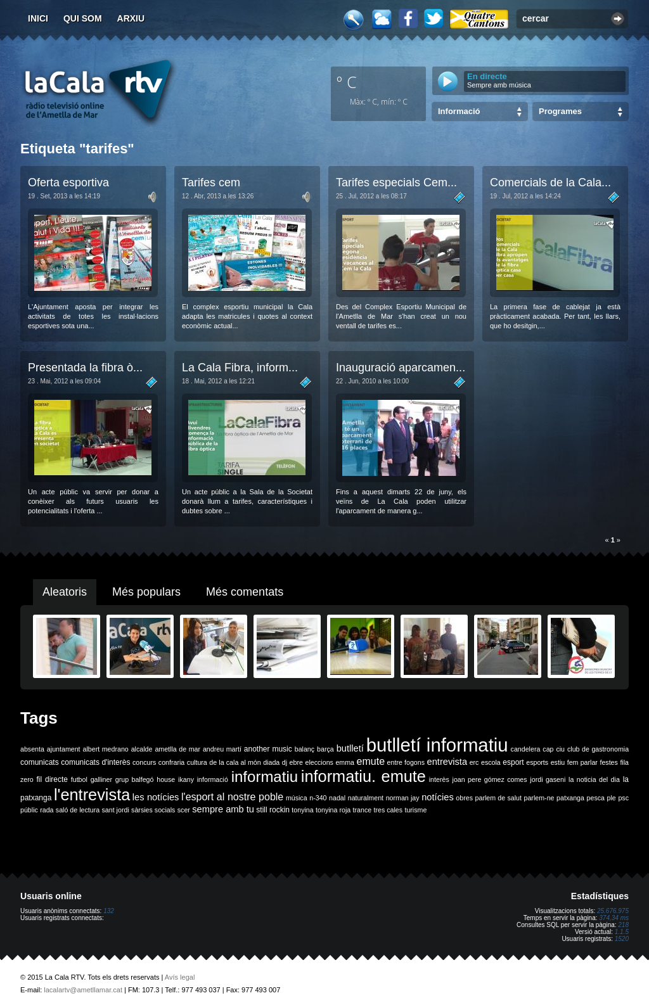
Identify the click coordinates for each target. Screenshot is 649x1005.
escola (491, 762)
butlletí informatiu (437, 744)
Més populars (146, 592)
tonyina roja (333, 810)
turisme (415, 810)
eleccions (319, 762)
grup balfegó (134, 779)
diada (271, 762)
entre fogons (406, 762)
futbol (79, 779)
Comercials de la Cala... (550, 182)
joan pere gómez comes (490, 779)
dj (284, 762)
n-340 (317, 798)
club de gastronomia (598, 749)
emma (344, 762)
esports (537, 762)
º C (347, 82)
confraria (171, 762)
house (166, 779)
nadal (337, 798)
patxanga (570, 798)
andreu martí (222, 749)
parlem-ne (539, 798)
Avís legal (180, 977)
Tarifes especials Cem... (396, 182)
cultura (197, 762)
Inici (38, 18)
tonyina (302, 810)
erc (474, 762)
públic (29, 810)
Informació (459, 111)
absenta (32, 749)
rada (46, 810)
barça (325, 749)
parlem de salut (498, 798)
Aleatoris (64, 592)
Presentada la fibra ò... (85, 367)
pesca (596, 798)
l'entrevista (92, 794)
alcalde (142, 749)
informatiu (264, 776)
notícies (437, 797)
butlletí (350, 748)
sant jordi (115, 810)
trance (362, 810)
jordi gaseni (547, 779)
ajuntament (63, 749)
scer (183, 810)
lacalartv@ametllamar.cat (83, 990)
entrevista (447, 762)
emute (371, 761)
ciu (560, 749)
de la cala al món (234, 762)
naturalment (365, 798)
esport (513, 762)
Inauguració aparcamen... (400, 367)
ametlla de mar (177, 749)
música (296, 798)
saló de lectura (78, 810)
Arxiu (131, 18)
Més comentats (244, 592)
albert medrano (106, 749)
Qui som (82, 18)
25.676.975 (613, 910)
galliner (101, 779)
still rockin (273, 809)
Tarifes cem (211, 182)
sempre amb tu (223, 809)
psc (623, 798)
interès (439, 779)
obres (464, 798)
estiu (558, 762)
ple (611, 798)
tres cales (387, 810)
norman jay (403, 798)
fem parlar (582, 762)
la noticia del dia (594, 779)
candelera (526, 749)
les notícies (155, 797)
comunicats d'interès (95, 762)
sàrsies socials (153, 810)
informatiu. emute (363, 776)
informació (212, 779)
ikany (186, 779)
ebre (296, 762)
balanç (304, 749)
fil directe (52, 779)
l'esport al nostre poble (232, 796)
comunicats (39, 762)
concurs (144, 762)
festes (608, 762)
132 (108, 910)
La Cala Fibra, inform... (240, 367)
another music (268, 749)
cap (548, 749)
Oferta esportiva (68, 182)
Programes (560, 111)
